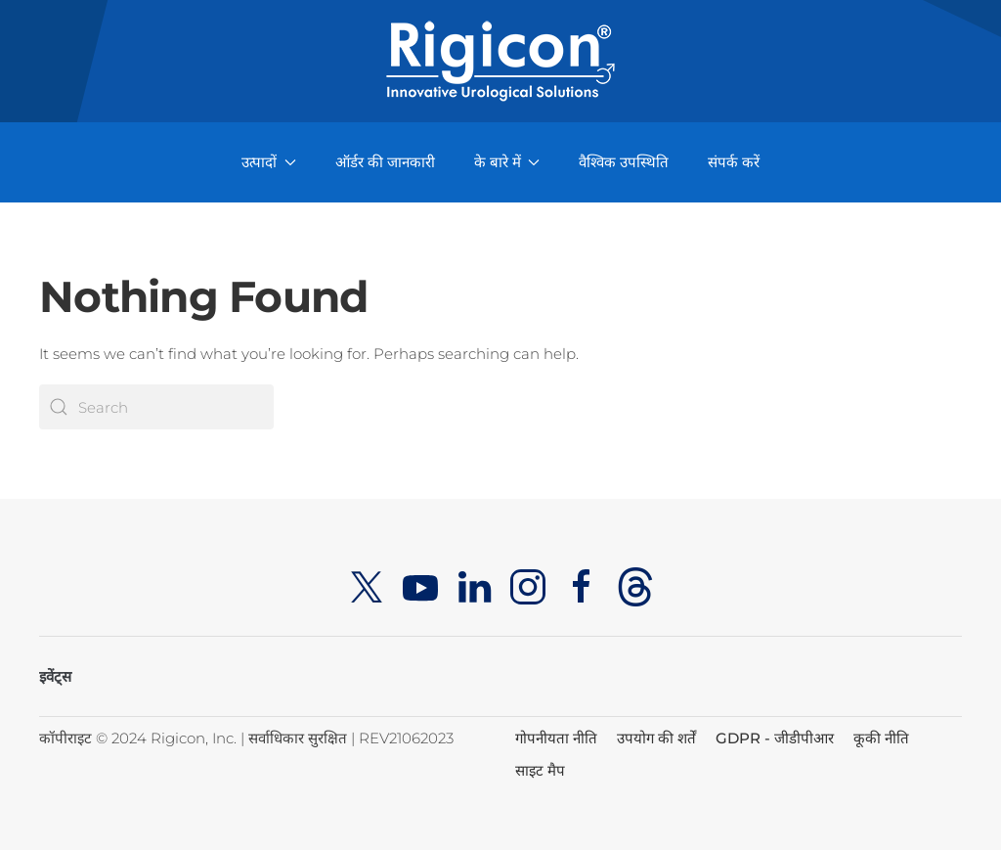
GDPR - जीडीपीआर (775, 738)
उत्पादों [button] (268, 162)
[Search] (156, 406)
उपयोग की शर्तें (656, 738)
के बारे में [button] (507, 162)
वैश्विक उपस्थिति (624, 162)
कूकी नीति (881, 738)
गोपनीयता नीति (556, 738)
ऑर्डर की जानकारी (385, 162)
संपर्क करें (734, 162)
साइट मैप (540, 770)
